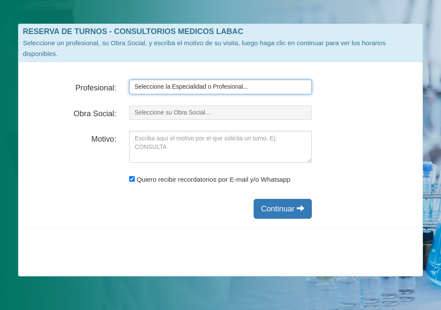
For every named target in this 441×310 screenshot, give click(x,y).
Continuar (282, 208)
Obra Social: (95, 113)
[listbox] (220, 87)
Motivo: (103, 139)
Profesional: (95, 88)
